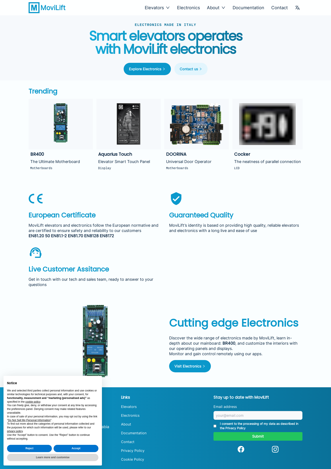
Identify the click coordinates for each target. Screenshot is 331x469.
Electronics (188, 7)
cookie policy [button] (32, 401)
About (126, 424)
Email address (225, 406)
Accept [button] (76, 448)
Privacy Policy (133, 450)
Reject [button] (29, 448)
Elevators (129, 406)
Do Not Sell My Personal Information (29, 420)
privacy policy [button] (15, 431)
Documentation (248, 7)
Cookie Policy (132, 459)
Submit (258, 436)
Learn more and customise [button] (53, 457)
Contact (279, 7)
